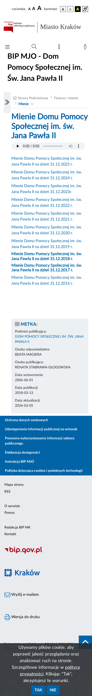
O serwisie (12, 506)
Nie (53, 690)
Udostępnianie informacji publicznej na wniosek (41, 429)
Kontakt (10, 534)
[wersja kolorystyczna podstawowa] (63, 9)
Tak (38, 690)
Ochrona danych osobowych (26, 420)
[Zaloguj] (86, 48)
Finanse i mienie (66, 98)
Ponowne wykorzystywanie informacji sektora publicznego (39, 441)
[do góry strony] (85, 642)
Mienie (23, 104)
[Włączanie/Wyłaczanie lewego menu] (7, 102)
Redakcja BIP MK (17, 527)
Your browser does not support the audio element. (48, 146)
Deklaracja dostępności (22, 452)
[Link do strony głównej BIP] (46, 27)
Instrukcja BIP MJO (19, 461)
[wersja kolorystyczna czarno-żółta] (78, 9)
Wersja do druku (22, 617)
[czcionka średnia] (34, 9)
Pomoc (9, 513)
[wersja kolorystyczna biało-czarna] (70, 9)
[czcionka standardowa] (29, 9)
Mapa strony (14, 485)
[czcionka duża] (40, 8)
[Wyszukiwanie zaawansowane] (34, 46)
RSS (7, 491)
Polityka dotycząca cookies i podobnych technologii (44, 471)
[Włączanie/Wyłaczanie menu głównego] (7, 47)
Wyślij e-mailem (21, 595)
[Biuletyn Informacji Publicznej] (46, 552)
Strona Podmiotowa (33, 98)
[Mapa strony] (60, 48)
